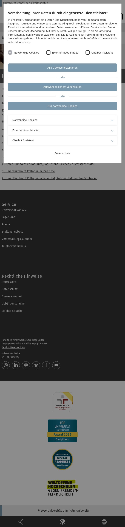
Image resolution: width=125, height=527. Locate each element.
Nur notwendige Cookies (62, 105)
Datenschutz (62, 153)
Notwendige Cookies (26, 52)
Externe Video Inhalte (65, 52)
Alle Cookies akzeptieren (62, 67)
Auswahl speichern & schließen (63, 86)
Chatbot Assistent (102, 52)
